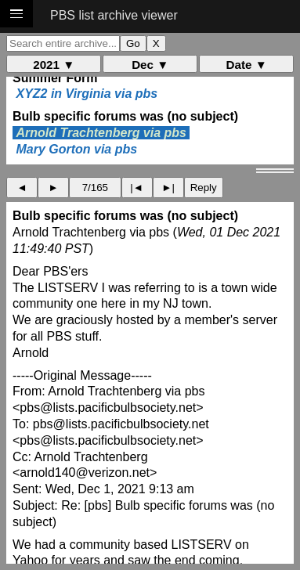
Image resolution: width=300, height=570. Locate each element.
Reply (203, 187)
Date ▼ (246, 64)
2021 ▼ (53, 64)
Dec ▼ (150, 64)
